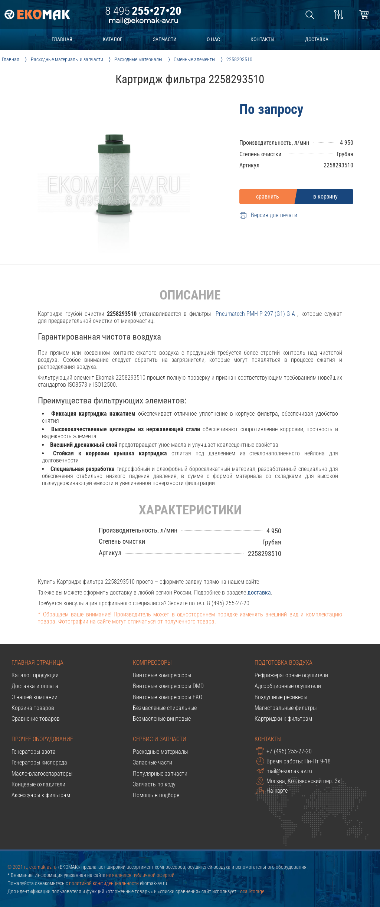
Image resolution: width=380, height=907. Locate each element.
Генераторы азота (34, 751)
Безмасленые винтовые (162, 718)
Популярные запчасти (160, 773)
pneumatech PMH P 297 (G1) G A (255, 313)
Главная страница (37, 662)
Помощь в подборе (156, 795)
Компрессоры (152, 662)
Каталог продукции (35, 675)
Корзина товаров (33, 707)
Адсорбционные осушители (288, 686)
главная (62, 39)
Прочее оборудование (42, 739)
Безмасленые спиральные (165, 707)
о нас (213, 39)
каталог (112, 39)
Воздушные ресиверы (281, 697)
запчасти (165, 39)
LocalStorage (251, 891)
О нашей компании (35, 697)
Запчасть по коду (154, 784)
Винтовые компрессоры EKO (167, 697)
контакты (262, 39)
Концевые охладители (38, 784)
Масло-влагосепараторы (42, 773)
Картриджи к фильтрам (283, 718)
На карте (272, 790)
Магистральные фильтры (286, 707)
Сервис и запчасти (159, 739)
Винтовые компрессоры (162, 675)
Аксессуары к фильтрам (41, 795)
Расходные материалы (160, 751)
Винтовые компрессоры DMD (168, 686)
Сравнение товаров (36, 718)
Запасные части (152, 762)
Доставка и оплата (35, 686)
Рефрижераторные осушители (291, 675)
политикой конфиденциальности (104, 883)
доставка (316, 39)
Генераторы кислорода (39, 762)
